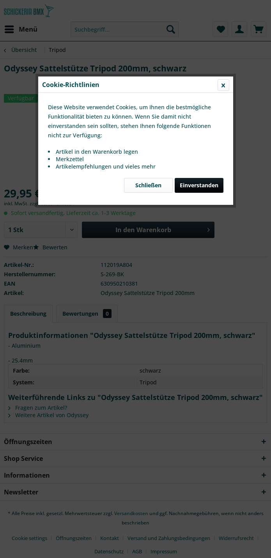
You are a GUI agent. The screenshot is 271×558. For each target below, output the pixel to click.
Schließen (148, 185)
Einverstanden (199, 185)
